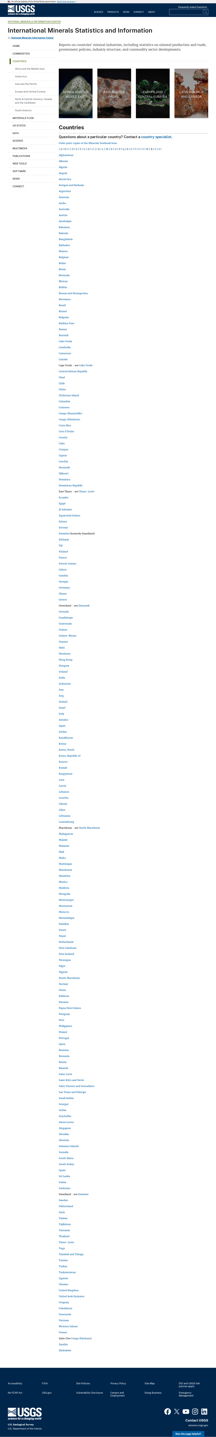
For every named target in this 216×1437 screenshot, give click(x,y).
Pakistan (64, 995)
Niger (62, 965)
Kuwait (63, 767)
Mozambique (66, 917)
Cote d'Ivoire (66, 431)
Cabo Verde (65, 341)
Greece (63, 599)
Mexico (63, 881)
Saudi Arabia (66, 1098)
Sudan (62, 1182)
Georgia (63, 581)
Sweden (63, 1200)
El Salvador (65, 509)
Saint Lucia (65, 1074)
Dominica (64, 479)
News (126, 12)
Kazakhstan (66, 737)
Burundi (63, 335)
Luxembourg (66, 821)
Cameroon (65, 353)
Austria (63, 215)
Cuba (62, 443)
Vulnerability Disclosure (89, 1393)
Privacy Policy (118, 1383)
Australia (64, 209)
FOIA (45, 1383)
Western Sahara (68, 1326)
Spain (62, 1170)
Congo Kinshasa (80, 1338)
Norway (63, 983)
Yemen (63, 1332)
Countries (20, 61)
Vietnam (64, 1320)
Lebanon (64, 791)
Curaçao (63, 449)
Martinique (65, 863)
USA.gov (47, 1393)
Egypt (62, 503)
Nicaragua (65, 959)
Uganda (63, 1278)
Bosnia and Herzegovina (73, 293)
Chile (62, 383)
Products (113, 12)
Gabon (63, 569)
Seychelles (65, 1116)
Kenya (62, 743)
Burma (63, 329)
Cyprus (63, 455)
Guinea (63, 629)
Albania (63, 161)
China (62, 389)
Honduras (64, 653)
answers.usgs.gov (198, 1425)
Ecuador (63, 497)
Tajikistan (65, 1224)
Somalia (63, 1152)
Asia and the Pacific (26, 84)
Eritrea (63, 521)
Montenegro (66, 899)
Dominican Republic (71, 485)
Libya (62, 809)
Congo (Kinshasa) (69, 419)
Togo (62, 1248)
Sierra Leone (66, 1122)
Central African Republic (73, 371)
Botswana (64, 299)
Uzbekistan (65, 1308)
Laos (61, 779)
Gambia (63, 575)
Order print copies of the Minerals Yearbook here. (88, 143)
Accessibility (15, 1383)
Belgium (64, 257)
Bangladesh (66, 239)
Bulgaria (64, 317)
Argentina (65, 191)
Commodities (21, 53)
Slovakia (64, 1134)
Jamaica (63, 719)
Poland (63, 1032)
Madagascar (66, 833)
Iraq (61, 695)
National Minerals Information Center (34, 21)
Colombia (64, 401)
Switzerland (66, 1206)
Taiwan (63, 1218)
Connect (139, 12)
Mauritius (64, 875)
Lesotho (64, 797)
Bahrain (63, 233)
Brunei (63, 311)
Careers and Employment (117, 1394)
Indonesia (65, 683)
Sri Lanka (64, 1176)
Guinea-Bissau (67, 635)
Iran (61, 689)
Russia (62, 1062)
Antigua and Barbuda (71, 185)
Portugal (64, 1038)
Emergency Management (186, 1394)
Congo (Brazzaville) (70, 413)
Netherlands (66, 941)
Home (16, 46)
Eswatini (64, 533)
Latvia (62, 785)
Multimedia (20, 148)
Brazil (62, 305)
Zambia (63, 1344)
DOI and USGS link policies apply (189, 1385)
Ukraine (63, 1284)
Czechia (63, 461)
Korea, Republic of (69, 755)
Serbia (62, 1110)
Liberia (63, 803)
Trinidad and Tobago (71, 1254)
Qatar (62, 1044)
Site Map (150, 1383)
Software (19, 171)
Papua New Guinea (70, 1008)
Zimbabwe (65, 1350)
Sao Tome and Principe (72, 1092)
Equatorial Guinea (69, 515)
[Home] (21, 14)
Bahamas (64, 227)
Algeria (63, 167)
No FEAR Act (15, 1393)
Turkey (63, 1266)
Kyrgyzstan (65, 773)
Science (98, 12)
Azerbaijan (65, 221)
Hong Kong (65, 659)
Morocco (64, 911)
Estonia (63, 527)
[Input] (188, 12)
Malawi (63, 839)
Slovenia (64, 1140)
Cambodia (65, 347)
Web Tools (20, 163)
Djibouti (63, 473)
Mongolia (64, 893)
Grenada (64, 611)
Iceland (63, 671)
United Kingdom (69, 1290)
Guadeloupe (66, 617)
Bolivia (63, 287)
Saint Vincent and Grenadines (76, 1086)
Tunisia (63, 1260)
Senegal (63, 1104)
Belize (62, 263)
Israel (62, 707)
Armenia (64, 197)
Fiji (61, 545)
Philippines (65, 1026)
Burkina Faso (66, 323)
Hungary (64, 665)
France (63, 557)
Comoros (64, 407)
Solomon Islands (69, 1146)
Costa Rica (65, 425)
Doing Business (153, 1393)
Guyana (63, 641)
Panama (63, 1001)
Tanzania (64, 1230)
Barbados (64, 245)
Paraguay (64, 1014)
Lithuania (64, 815)
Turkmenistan (67, 1272)
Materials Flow (23, 118)
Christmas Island (69, 395)
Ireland (63, 701)
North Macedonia (89, 827)
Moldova (64, 887)
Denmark (64, 467)
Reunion (64, 1050)
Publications (21, 156)
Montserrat (65, 905)
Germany (64, 587)
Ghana (63, 593)
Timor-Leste (86, 491)
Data (16, 133)
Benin (62, 269)
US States (19, 125)
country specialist (156, 137)
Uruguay (64, 1302)
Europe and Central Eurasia (30, 91)
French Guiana (67, 563)
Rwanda (63, 1068)
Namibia (64, 923)
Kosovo (63, 761)
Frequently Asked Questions (192, 7)
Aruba (62, 203)
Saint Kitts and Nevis (71, 1080)
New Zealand (66, 953)
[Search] (205, 12)
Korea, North (66, 749)
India (62, 677)
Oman (62, 989)
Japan (62, 725)
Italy (61, 713)
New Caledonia (67, 947)
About (151, 12)
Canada (63, 359)
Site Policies (83, 1383)
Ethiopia (64, 539)
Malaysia (64, 845)
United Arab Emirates (71, 1296)
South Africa (66, 1158)
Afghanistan (66, 155)
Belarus (63, 251)
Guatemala (65, 623)
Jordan (63, 731)
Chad (62, 377)
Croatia (63, 437)
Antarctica (21, 76)
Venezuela (65, 1314)
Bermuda (64, 275)
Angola (63, 173)
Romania (64, 1056)
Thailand (64, 1236)
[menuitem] (98, 10)
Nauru (62, 929)
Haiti (62, 647)
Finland (63, 551)
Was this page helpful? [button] (188, 1433)
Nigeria (63, 971)
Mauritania (65, 869)
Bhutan (63, 281)
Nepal (62, 935)
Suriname (64, 1188)
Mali (61, 851)
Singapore (65, 1128)
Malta (62, 857)
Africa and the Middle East (30, 68)
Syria (62, 1212)
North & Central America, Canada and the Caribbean (33, 101)
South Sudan (66, 1164)
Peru (61, 1020)
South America (23, 110)
